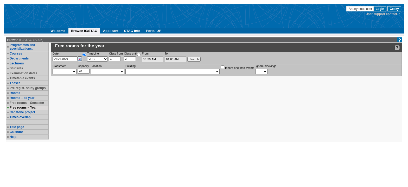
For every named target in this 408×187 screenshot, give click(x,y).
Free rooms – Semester (27, 103)
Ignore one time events (237, 67)
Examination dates (23, 73)
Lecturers (17, 63)
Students (16, 68)
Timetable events (22, 78)
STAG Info (132, 31)
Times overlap (20, 117)
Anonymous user (361, 9)
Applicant (110, 31)
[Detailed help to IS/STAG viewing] (397, 47)
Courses (16, 53)
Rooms (15, 93)
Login (380, 9)
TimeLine (93, 53)
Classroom (59, 66)
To (166, 53)
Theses (15, 83)
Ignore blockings (266, 66)
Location (96, 66)
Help (13, 137)
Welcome (57, 31)
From (145, 53)
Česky (394, 9)
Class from (116, 53)
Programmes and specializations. (22, 46)
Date (56, 53)
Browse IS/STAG (84, 31)
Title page (17, 127)
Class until (130, 53)
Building (130, 66)
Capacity (83, 66)
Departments (19, 58)
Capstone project (22, 112)
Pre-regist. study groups (28, 88)
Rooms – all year (22, 98)
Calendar (16, 132)
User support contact (381, 14)
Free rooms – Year (23, 107)
